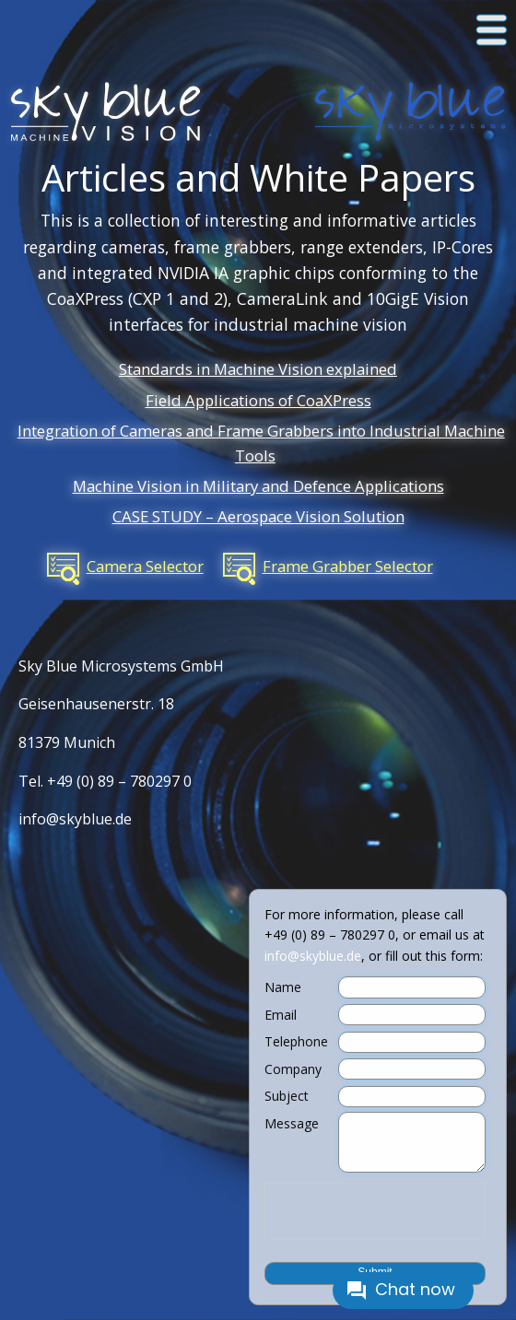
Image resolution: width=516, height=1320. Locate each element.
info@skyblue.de (75, 819)
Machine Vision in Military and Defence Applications (258, 485)
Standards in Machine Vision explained (258, 369)
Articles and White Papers (258, 177)
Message (291, 1123)
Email (280, 1015)
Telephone (296, 1041)
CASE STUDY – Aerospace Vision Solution (258, 516)
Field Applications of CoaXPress (258, 400)
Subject (286, 1096)
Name (282, 987)
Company (293, 1069)
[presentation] (375, 1211)
